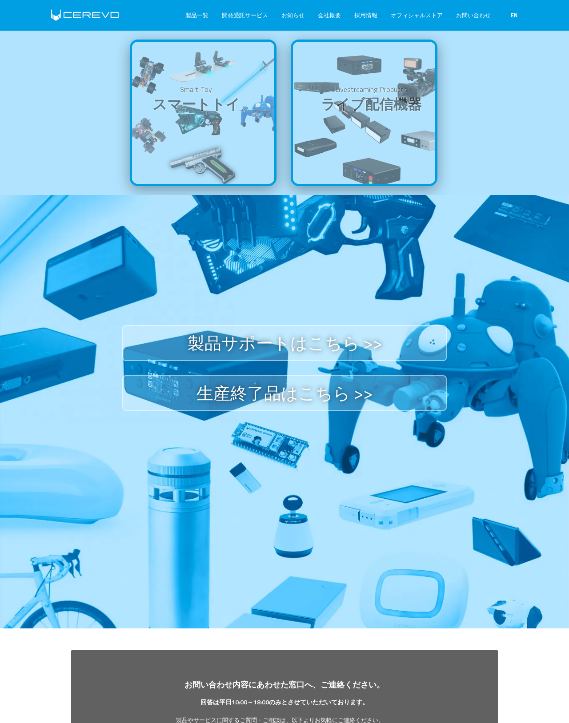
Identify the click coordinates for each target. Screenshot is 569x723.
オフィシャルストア (417, 15)
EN (514, 15)
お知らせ (293, 15)
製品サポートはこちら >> (285, 343)
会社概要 (329, 15)
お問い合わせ (473, 15)
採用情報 (365, 15)
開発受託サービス (245, 15)
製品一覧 (196, 15)
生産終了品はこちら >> (284, 393)
